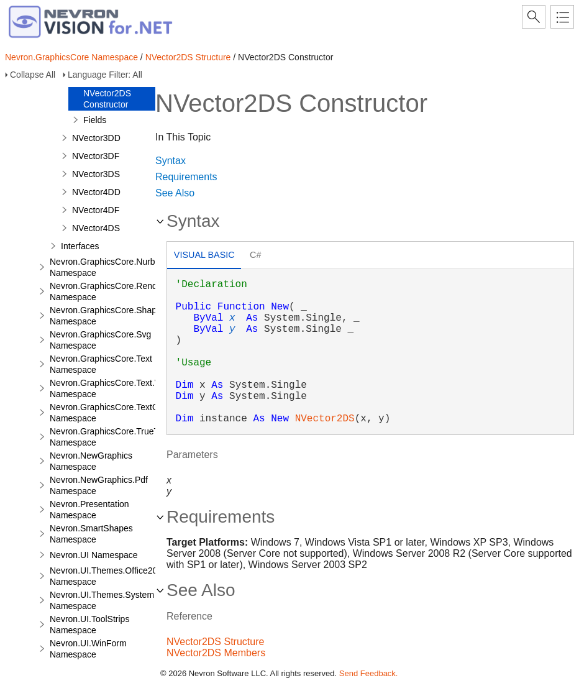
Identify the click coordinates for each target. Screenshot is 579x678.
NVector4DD (96, 192)
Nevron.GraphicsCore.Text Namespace (101, 364)
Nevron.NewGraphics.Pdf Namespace (99, 485)
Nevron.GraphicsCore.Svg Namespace (100, 339)
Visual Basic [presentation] (204, 255)
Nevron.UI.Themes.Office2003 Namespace (108, 576)
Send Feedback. (368, 673)
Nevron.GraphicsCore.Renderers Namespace (113, 291)
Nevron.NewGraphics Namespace (91, 461)
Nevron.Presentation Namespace (89, 509)
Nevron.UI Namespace (94, 555)
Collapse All (32, 75)
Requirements (186, 177)
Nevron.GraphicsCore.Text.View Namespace (111, 388)
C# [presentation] (255, 255)
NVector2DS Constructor (107, 98)
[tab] (204, 256)
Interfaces (80, 246)
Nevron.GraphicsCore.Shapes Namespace (108, 315)
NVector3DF (95, 156)
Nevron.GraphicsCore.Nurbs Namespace (105, 267)
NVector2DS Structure (188, 57)
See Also (174, 193)
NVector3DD (96, 138)
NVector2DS (325, 418)
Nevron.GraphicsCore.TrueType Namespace (111, 436)
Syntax (170, 160)
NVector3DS (96, 174)
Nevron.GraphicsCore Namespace (71, 57)
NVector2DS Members (215, 653)
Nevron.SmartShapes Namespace (91, 533)
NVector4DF (95, 210)
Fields (94, 120)
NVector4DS (96, 228)
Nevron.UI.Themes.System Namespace (102, 600)
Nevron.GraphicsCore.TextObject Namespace (113, 412)
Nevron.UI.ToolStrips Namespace (89, 624)
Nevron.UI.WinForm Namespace (88, 648)
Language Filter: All (105, 75)
